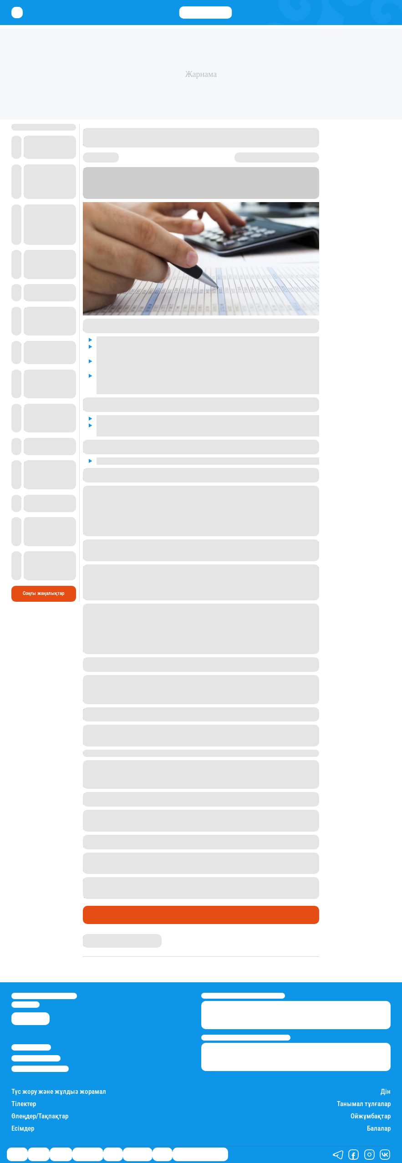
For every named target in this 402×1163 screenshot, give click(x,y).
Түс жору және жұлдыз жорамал (58, 1092)
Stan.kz (242, 195)
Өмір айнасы (87, 1154)
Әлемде (60, 1154)
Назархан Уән (97, 937)
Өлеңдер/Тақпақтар (39, 1116)
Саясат (97, 915)
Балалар (379, 1129)
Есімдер (22, 1129)
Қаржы (38, 1154)
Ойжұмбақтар (371, 1116)
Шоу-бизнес (137, 1154)
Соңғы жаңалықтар (43, 593)
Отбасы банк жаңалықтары (200, 1154)
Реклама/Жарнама (36, 1058)
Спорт (113, 1154)
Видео (162, 1154)
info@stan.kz (25, 1004)
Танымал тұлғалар (364, 1104)
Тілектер (23, 1104)
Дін (386, 1092)
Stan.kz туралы (31, 1047)
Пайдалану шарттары (40, 1069)
